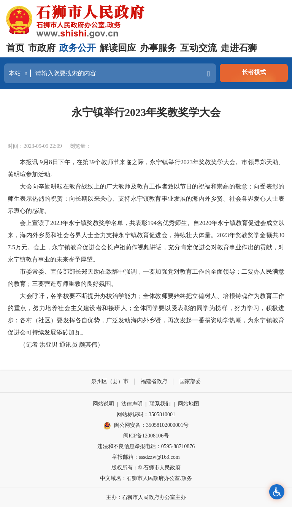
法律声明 (132, 404)
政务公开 (77, 48)
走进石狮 (239, 48)
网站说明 (103, 404)
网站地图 (188, 404)
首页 (15, 48)
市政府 (42, 48)
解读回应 (118, 48)
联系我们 (160, 404)
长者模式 (254, 72)
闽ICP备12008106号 (146, 436)
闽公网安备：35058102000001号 (146, 425)
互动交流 (198, 48)
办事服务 (158, 48)
